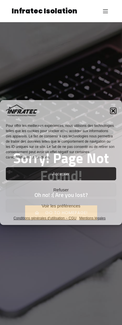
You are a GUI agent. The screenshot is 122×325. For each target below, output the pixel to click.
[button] (113, 111)
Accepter (60, 173)
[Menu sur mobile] (105, 11)
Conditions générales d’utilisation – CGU (44, 218)
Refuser (61, 189)
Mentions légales (92, 218)
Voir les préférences (61, 205)
